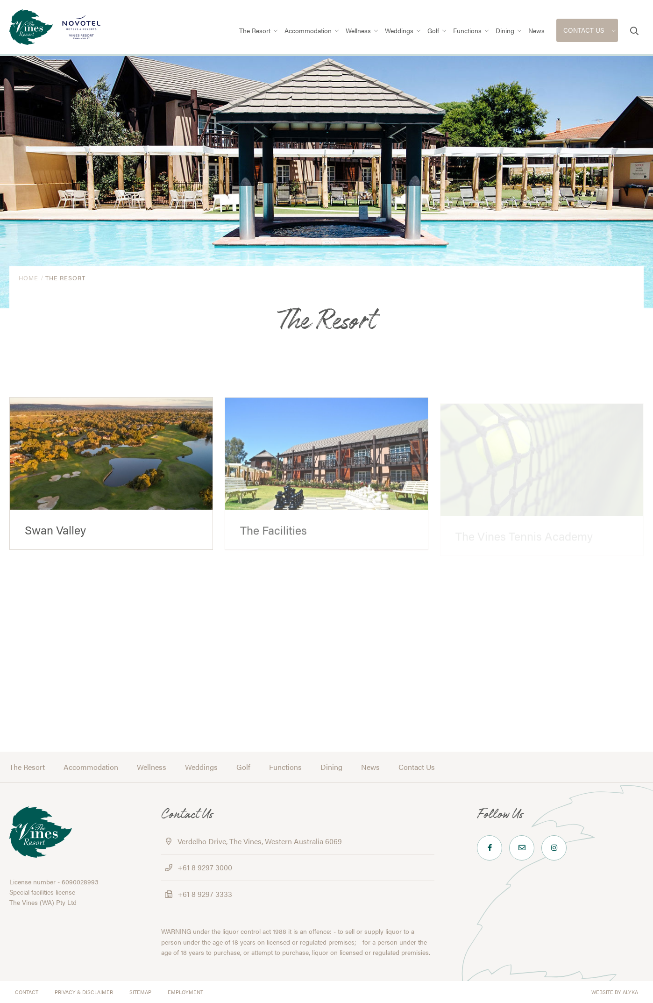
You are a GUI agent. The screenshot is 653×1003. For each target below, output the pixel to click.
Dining (331, 766)
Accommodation (91, 766)
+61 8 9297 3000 (204, 867)
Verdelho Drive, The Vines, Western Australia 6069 (259, 841)
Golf (243, 766)
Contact (26, 992)
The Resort (27, 766)
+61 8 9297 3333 (204, 894)
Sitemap (140, 992)
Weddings (201, 766)
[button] (634, 31)
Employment (185, 992)
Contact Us (416, 766)
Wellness (151, 766)
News (370, 766)
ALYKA (630, 992)
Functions (285, 766)
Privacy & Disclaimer (84, 992)
